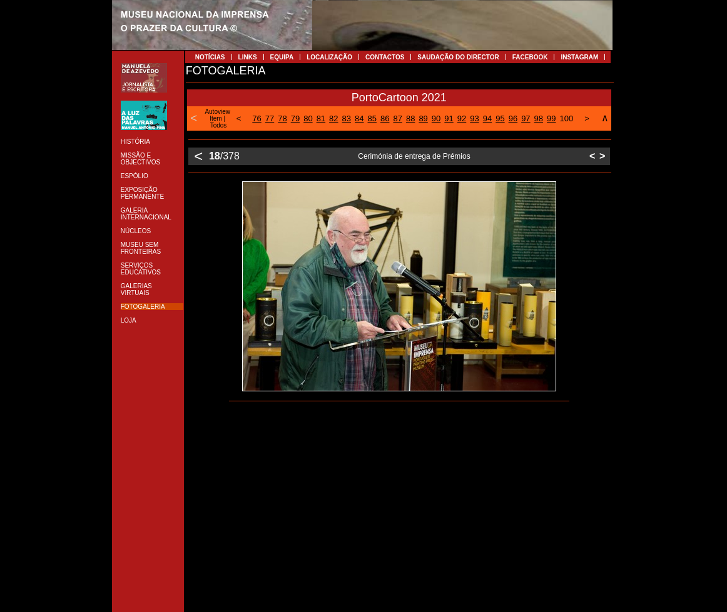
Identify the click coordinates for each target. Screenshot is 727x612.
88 (410, 118)
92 (461, 118)
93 (474, 118)
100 (567, 118)
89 (423, 118)
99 (551, 118)
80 (307, 118)
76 (256, 118)
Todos (218, 125)
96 (513, 118)
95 (500, 118)
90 (436, 118)
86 (384, 118)
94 (487, 118)
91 (448, 118)
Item (215, 118)
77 (269, 118)
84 (359, 118)
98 (538, 118)
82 (333, 118)
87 (397, 118)
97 (525, 118)
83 (346, 118)
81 (321, 118)
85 (372, 118)
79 (295, 118)
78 (282, 118)
